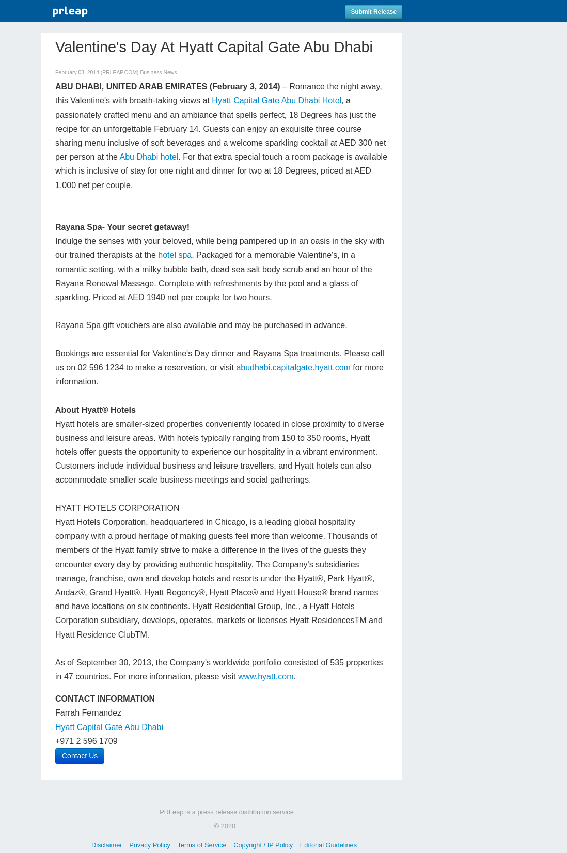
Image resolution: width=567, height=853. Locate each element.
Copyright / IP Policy (263, 845)
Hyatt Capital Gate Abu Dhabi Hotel (276, 100)
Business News (158, 72)
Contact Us (80, 756)
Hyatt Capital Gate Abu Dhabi (109, 727)
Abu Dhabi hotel (149, 156)
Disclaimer (106, 845)
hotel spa (175, 255)
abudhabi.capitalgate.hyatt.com (293, 367)
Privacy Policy (149, 845)
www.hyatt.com (266, 676)
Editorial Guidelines (328, 845)
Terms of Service (201, 845)
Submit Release (374, 11)
